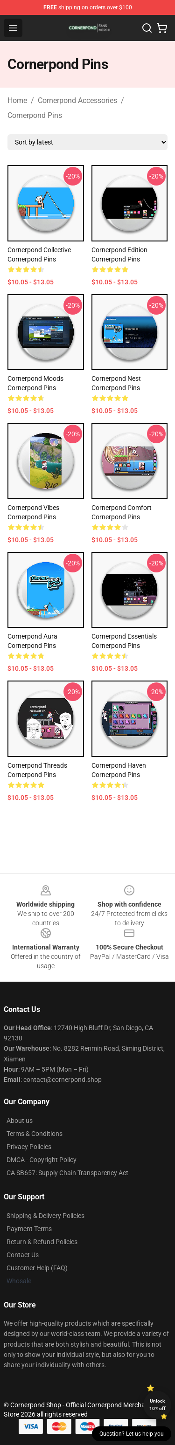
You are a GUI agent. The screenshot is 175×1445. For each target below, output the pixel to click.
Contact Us (23, 1255)
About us (20, 1120)
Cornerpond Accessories (77, 100)
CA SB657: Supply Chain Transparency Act (67, 1173)
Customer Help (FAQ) (37, 1268)
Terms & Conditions (35, 1133)
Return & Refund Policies (42, 1241)
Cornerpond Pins (34, 115)
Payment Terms (29, 1228)
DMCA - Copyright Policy (42, 1159)
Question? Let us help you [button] (131, 1434)
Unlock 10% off (157, 1404)
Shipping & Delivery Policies (45, 1215)
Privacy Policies (29, 1146)
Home (17, 100)
